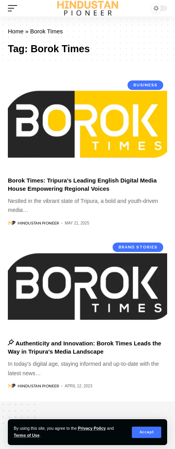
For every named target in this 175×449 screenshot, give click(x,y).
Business (145, 85)
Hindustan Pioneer (38, 223)
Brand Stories (137, 247)
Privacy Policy (92, 428)
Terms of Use (27, 435)
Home (16, 31)
